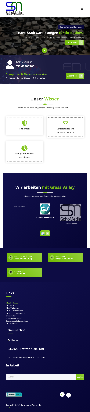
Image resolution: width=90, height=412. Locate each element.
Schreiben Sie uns (65, 168)
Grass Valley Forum (14, 318)
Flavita (8, 407)
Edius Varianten (12, 308)
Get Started (74, 42)
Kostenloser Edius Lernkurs (17, 321)
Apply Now (75, 76)
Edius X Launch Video (14, 310)
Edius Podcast (12, 303)
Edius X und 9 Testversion (16, 313)
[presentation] (44, 50)
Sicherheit (24, 168)
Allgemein (15, 340)
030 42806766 (25, 66)
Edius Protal (10, 305)
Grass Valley (11, 316)
